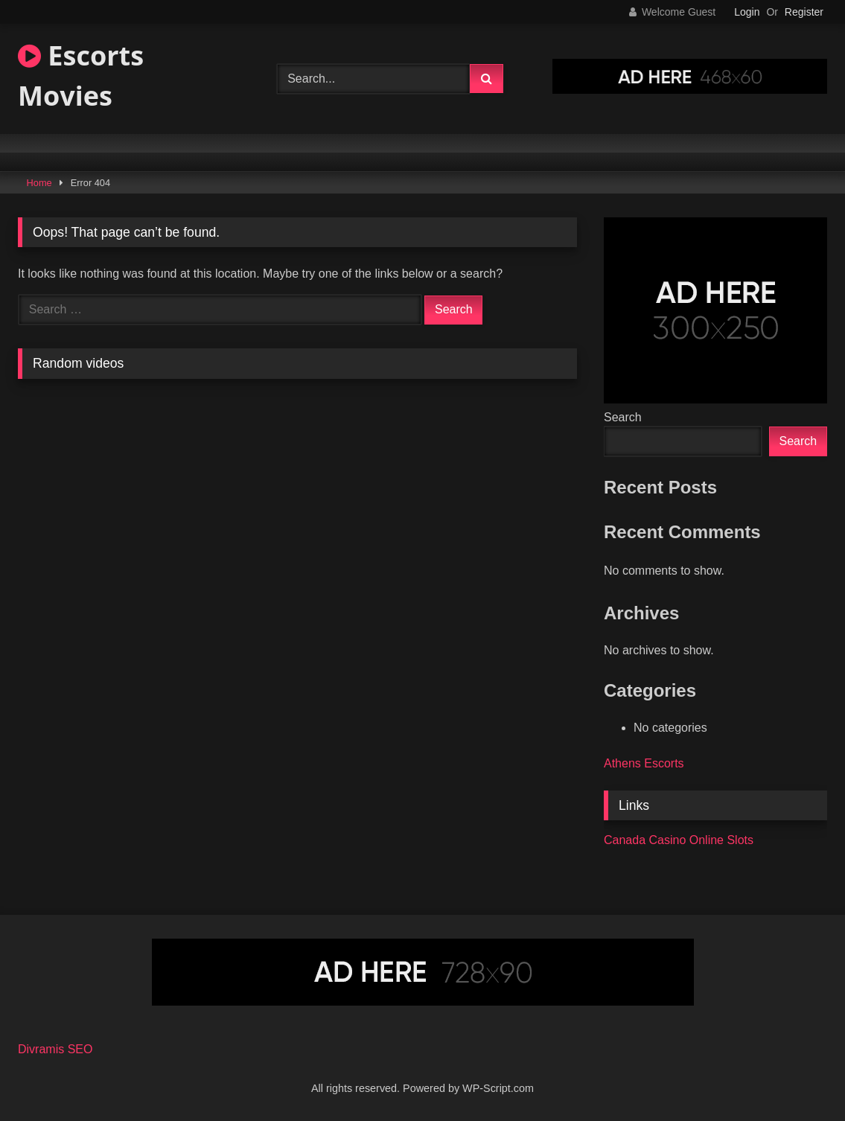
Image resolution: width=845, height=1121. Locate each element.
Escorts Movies (81, 75)
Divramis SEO (55, 1049)
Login (746, 12)
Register (804, 12)
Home (39, 182)
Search (623, 417)
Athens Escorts (644, 763)
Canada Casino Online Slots (678, 840)
